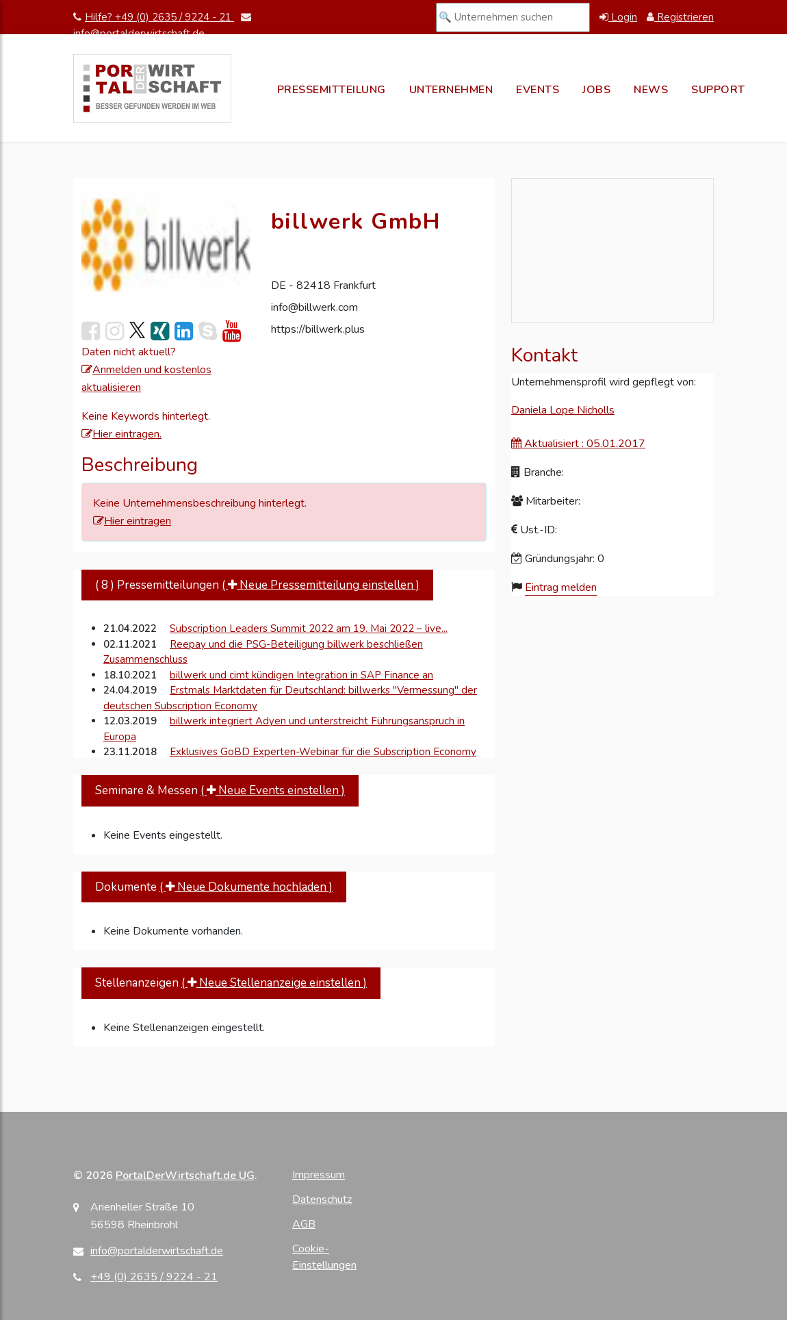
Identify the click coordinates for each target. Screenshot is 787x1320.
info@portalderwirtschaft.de (156, 1250)
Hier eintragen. (121, 434)
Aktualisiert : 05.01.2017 (578, 443)
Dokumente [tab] (214, 887)
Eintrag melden (561, 587)
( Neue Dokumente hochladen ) (246, 887)
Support (718, 89)
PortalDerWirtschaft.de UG (185, 1175)
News (651, 89)
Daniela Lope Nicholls (563, 410)
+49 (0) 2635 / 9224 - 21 (154, 1276)
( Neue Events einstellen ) (273, 790)
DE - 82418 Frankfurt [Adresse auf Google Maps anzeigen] (323, 285)
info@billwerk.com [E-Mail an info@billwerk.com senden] (314, 307)
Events (537, 89)
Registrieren (680, 17)
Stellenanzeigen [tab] (231, 983)
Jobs (596, 89)
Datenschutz (322, 1199)
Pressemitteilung (331, 89)
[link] (137, 331)
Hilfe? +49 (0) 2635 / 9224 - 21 (153, 17)
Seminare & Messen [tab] (220, 790)
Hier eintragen (132, 521)
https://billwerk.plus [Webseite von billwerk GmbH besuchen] (318, 329)
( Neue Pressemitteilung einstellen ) (321, 585)
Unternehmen (451, 89)
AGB (303, 1224)
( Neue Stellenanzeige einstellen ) (274, 983)
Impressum (318, 1174)
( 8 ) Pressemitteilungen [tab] (257, 585)
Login (618, 17)
